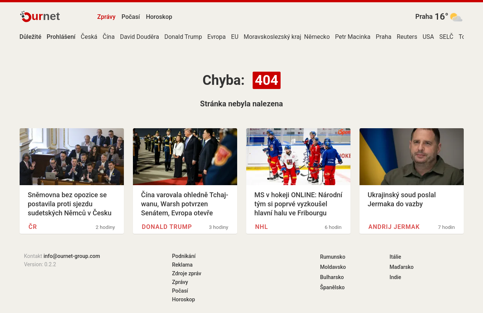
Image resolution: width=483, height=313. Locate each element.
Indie (395, 277)
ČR (33, 226)
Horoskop (159, 16)
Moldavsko (333, 267)
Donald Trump (183, 36)
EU (234, 36)
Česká (89, 36)
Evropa (216, 36)
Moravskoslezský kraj (272, 36)
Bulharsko (332, 277)
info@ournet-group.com (71, 256)
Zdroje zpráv (186, 273)
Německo (317, 36)
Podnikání (184, 256)
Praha (424, 16)
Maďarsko (402, 267)
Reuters (407, 36)
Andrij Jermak (394, 226)
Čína (109, 36)
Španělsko (332, 287)
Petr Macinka (352, 36)
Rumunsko (333, 257)
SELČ (446, 36)
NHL (261, 226)
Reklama (182, 265)
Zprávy (106, 16)
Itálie (395, 257)
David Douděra (139, 36)
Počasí (131, 16)
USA (428, 36)
